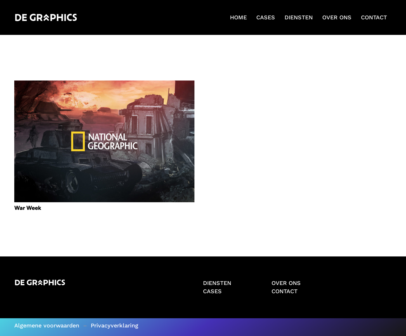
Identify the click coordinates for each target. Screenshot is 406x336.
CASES (212, 291)
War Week (27, 207)
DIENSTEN (217, 283)
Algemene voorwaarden (46, 325)
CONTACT (285, 291)
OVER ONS (286, 283)
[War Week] (104, 84)
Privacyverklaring (114, 325)
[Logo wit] (46, 17)
